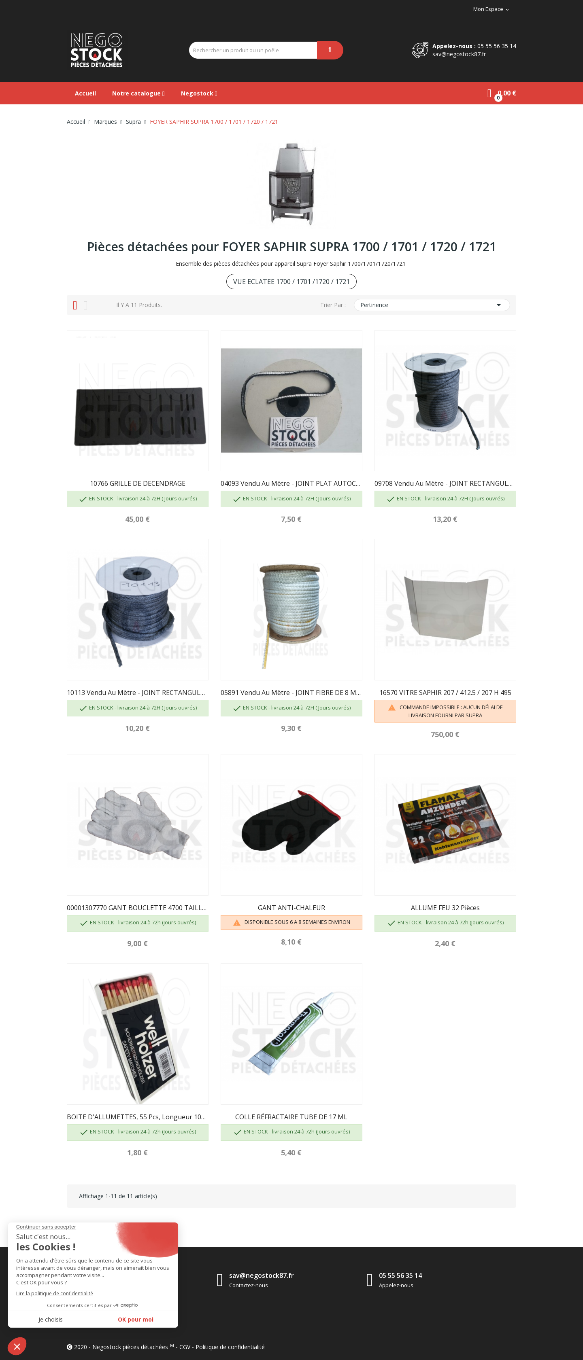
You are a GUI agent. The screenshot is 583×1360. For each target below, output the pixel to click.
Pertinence (432, 305)
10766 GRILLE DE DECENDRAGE (137, 483)
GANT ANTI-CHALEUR (291, 908)
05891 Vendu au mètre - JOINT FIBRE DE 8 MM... (291, 692)
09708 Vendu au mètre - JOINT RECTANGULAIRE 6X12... (445, 483)
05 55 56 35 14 (496, 46)
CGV (184, 1347)
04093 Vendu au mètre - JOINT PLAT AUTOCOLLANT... (291, 483)
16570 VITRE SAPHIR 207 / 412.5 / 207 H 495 (445, 692)
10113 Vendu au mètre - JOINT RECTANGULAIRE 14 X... (138, 692)
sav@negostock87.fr (459, 54)
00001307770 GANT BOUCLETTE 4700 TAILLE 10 (138, 908)
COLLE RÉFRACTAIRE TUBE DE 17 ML (291, 1117)
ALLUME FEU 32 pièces (445, 908)
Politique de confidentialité (230, 1347)
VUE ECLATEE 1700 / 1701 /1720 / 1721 (291, 281)
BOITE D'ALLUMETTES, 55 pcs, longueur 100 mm (138, 1117)
